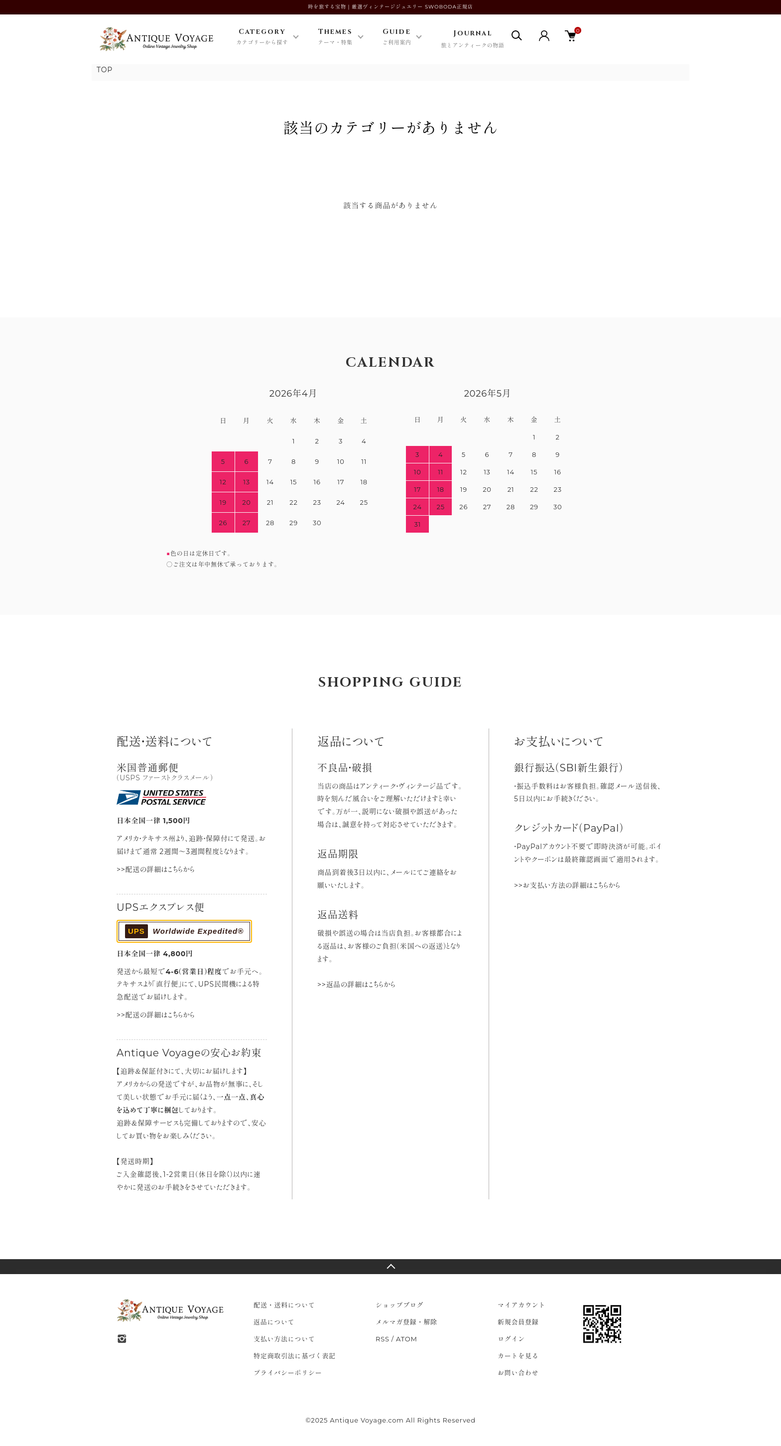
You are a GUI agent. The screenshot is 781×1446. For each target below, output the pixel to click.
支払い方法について (284, 1339)
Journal (472, 39)
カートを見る (518, 1356)
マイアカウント (521, 1305)
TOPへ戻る (390, 1266)
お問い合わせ (518, 1373)
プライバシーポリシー (288, 1373)
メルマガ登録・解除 (406, 1322)
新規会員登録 (518, 1322)
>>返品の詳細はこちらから (356, 984)
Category (262, 37)
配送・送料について (284, 1305)
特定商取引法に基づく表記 (295, 1356)
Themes (335, 37)
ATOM (406, 1339)
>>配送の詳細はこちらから (156, 869)
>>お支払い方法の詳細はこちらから (567, 885)
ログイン (511, 1339)
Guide (397, 37)
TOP (105, 69)
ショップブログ (399, 1305)
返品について (274, 1322)
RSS (383, 1339)
